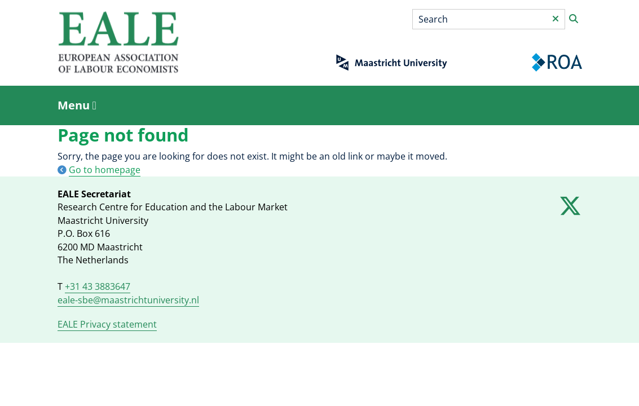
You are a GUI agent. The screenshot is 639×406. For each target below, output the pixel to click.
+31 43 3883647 (97, 286)
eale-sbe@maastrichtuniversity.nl (128, 300)
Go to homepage (104, 170)
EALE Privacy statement (107, 324)
